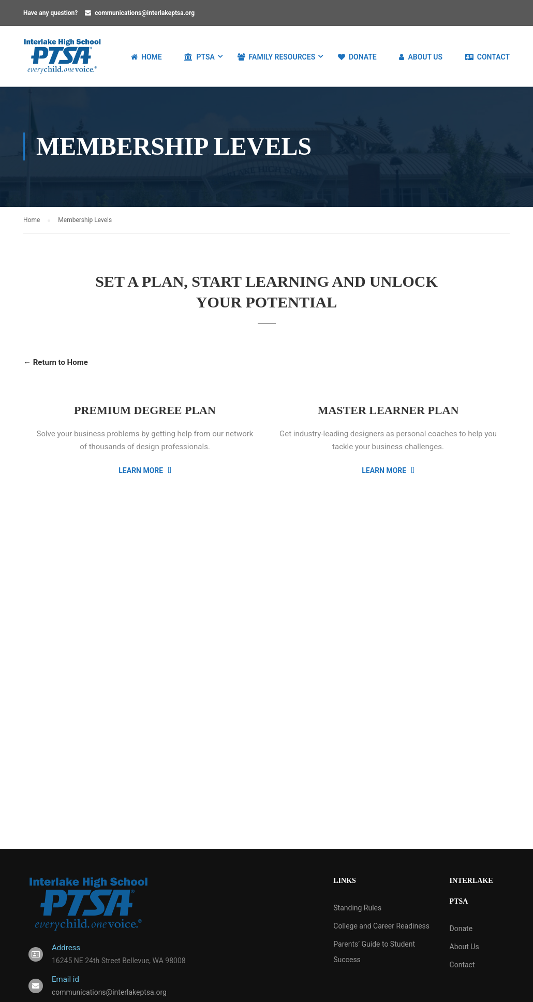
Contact (487, 57)
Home (146, 57)
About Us (420, 57)
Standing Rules (357, 909)
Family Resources (277, 57)
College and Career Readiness (381, 927)
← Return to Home (55, 364)
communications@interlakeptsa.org (145, 13)
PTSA (199, 57)
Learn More (145, 471)
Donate (357, 57)
